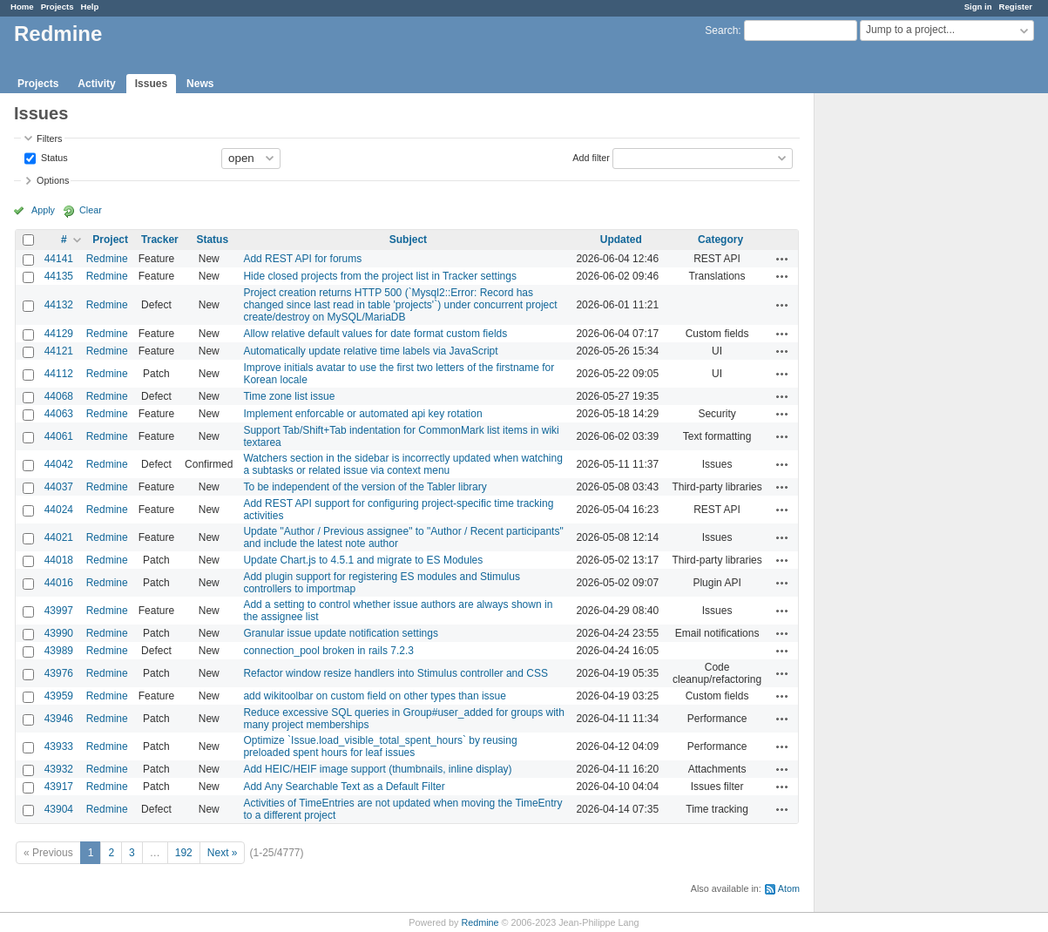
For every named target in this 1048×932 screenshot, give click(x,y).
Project (110, 239)
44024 (58, 509)
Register (1015, 6)
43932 (58, 769)
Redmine (107, 259)
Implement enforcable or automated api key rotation (362, 414)
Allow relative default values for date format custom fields (375, 334)
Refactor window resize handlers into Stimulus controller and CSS (395, 673)
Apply (43, 210)
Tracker (160, 239)
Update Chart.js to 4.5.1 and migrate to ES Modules (363, 560)
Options (53, 180)
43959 (58, 696)
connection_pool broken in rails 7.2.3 (328, 651)
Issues (151, 84)
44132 (58, 305)
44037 (58, 487)
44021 (58, 537)
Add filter (591, 157)
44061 (58, 436)
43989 (58, 651)
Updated (621, 239)
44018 (58, 560)
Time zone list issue (289, 396)
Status (53, 157)
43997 (58, 610)
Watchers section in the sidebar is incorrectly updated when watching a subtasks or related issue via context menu (402, 464)
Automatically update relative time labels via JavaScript (370, 351)
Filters (49, 138)
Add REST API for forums (302, 259)
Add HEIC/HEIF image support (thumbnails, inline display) (377, 769)
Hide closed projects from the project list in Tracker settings (379, 276)
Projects (57, 6)
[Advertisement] (901, 366)
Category (720, 239)
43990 (58, 633)
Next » (222, 853)
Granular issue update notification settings (340, 633)
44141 (58, 259)
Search (721, 30)
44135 (58, 276)
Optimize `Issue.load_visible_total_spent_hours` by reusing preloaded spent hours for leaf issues (380, 746)
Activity (96, 84)
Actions (782, 259)
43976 (58, 673)
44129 (58, 334)
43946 (58, 719)
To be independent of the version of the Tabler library (364, 487)
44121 (58, 351)
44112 (58, 374)
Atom (789, 888)
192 (184, 853)
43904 (58, 809)
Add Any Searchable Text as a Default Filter (343, 786)
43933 (58, 746)
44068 (58, 396)
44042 (58, 464)
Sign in (978, 6)
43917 (58, 786)
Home (22, 6)
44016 (58, 583)
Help (90, 6)
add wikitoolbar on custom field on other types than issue (374, 696)
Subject (408, 239)
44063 (58, 414)
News (199, 84)
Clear (90, 210)
